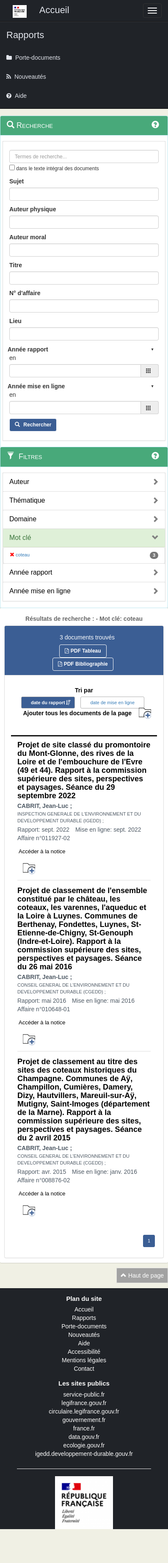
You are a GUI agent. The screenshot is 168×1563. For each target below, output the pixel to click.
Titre (15, 265)
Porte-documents (84, 1326)
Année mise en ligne (40, 591)
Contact (84, 1368)
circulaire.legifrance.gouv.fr (84, 1411)
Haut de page (142, 1275)
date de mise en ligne (112, 702)
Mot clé (20, 537)
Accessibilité (84, 1351)
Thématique (27, 500)
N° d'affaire (25, 293)
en (12, 357)
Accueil (84, 1309)
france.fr (84, 1428)
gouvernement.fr (84, 1419)
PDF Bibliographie (82, 664)
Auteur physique (32, 209)
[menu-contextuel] (12, 167)
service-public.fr (84, 1394)
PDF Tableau (83, 651)
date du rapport (48, 702)
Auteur (19, 481)
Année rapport (30, 572)
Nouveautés (84, 1334)
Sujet (16, 181)
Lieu (15, 321)
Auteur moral (27, 237)
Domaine (22, 519)
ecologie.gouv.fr (84, 1445)
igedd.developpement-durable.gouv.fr (84, 1453)
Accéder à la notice (42, 851)
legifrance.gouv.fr (83, 1403)
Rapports (84, 1317)
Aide (84, 1343)
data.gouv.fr (84, 1436)
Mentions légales (84, 1360)
